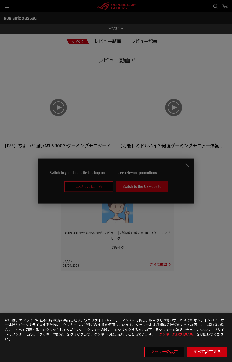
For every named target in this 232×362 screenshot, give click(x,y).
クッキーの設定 (164, 352)
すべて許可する (207, 352)
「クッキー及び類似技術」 (175, 334)
